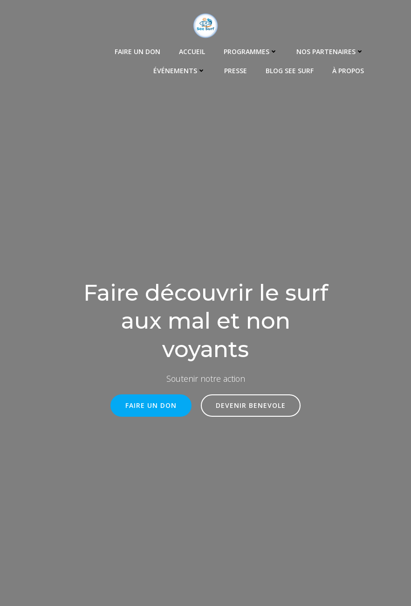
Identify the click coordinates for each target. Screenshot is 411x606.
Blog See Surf (290, 70)
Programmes (251, 51)
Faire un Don (137, 51)
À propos (348, 70)
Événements (179, 70)
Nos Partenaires (330, 51)
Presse (235, 70)
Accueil (192, 51)
